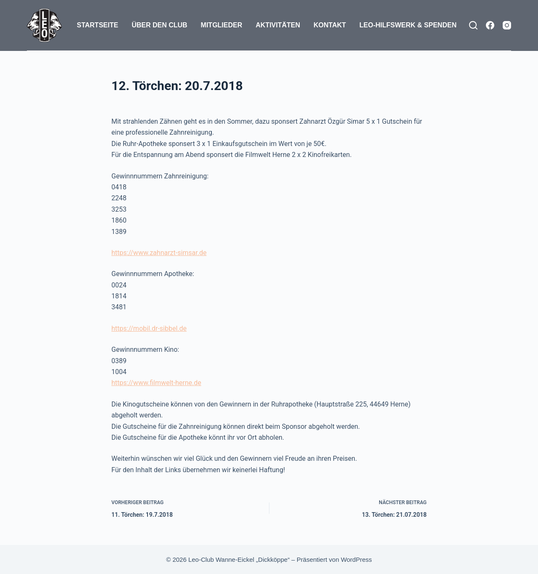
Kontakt (330, 25)
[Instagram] (507, 25)
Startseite (97, 25)
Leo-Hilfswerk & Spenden (407, 25)
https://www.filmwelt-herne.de (156, 383)
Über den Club (159, 25)
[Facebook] (490, 25)
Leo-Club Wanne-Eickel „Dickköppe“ (239, 559)
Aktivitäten (278, 25)
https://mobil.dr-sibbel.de (149, 328)
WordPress (356, 559)
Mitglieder (222, 25)
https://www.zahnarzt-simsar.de (159, 253)
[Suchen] (473, 25)
